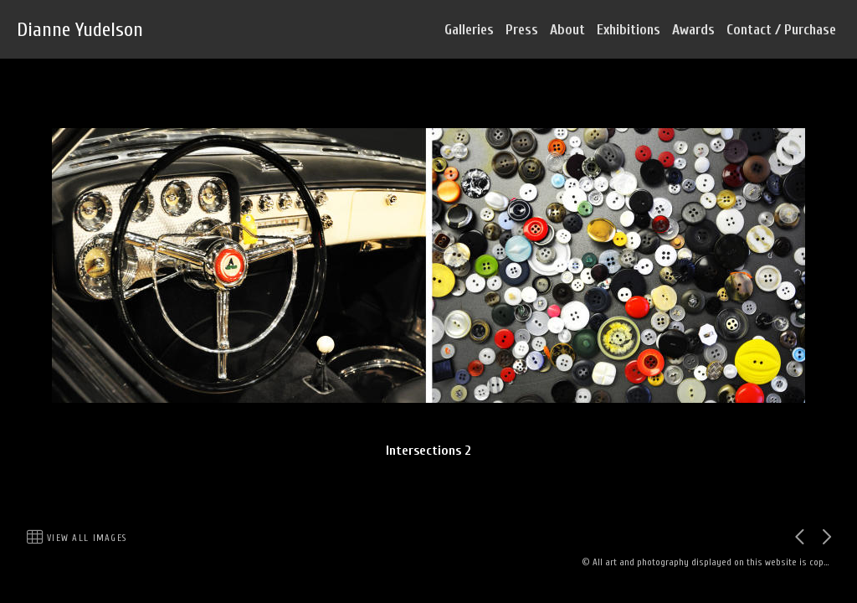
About (567, 30)
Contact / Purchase (781, 30)
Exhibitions (628, 30)
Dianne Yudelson (80, 29)
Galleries (469, 30)
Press (521, 30)
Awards (693, 30)
